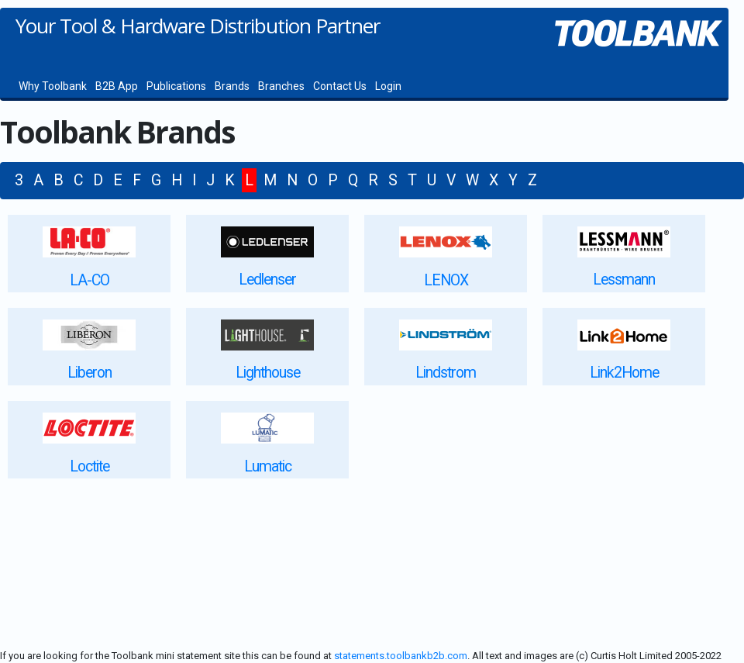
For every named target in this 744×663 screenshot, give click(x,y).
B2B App (116, 86)
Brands (232, 86)
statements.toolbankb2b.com (400, 655)
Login (388, 86)
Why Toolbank (53, 86)
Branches (281, 86)
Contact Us (340, 86)
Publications (176, 86)
